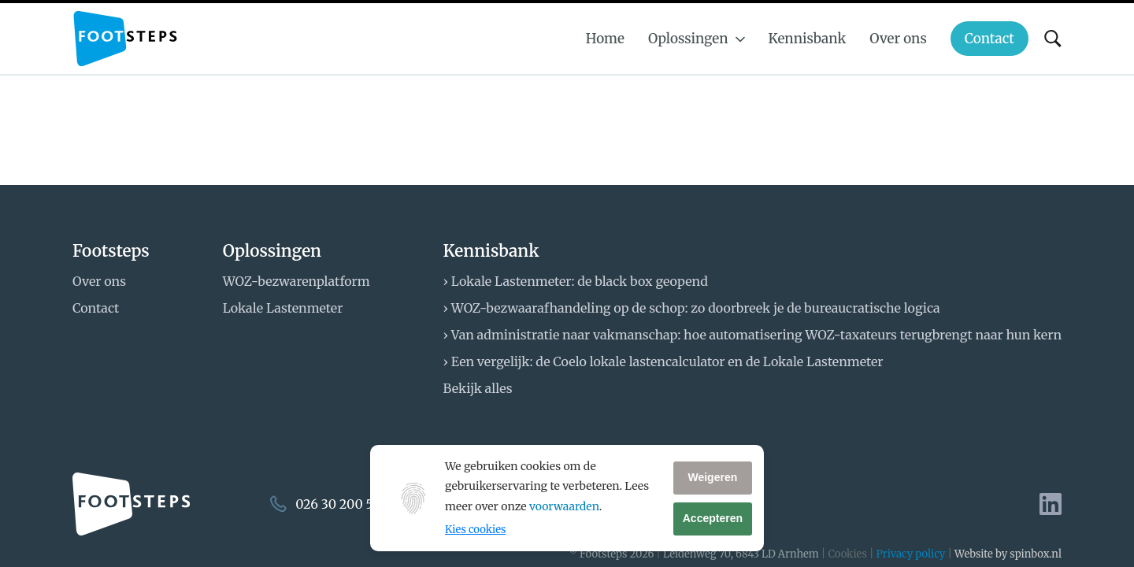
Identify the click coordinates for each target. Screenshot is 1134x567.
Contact (95, 308)
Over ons (99, 281)
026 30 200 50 (338, 504)
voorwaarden (564, 506)
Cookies (847, 554)
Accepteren (713, 518)
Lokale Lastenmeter (283, 308)
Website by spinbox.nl (1008, 554)
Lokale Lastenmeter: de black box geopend (579, 281)
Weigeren (712, 477)
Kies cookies (475, 529)
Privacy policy (911, 554)
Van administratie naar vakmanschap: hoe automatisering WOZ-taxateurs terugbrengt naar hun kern (756, 335)
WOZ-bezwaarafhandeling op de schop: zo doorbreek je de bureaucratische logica (695, 308)
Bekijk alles (478, 388)
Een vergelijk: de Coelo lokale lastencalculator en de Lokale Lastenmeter (667, 361)
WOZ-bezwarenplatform (296, 281)
